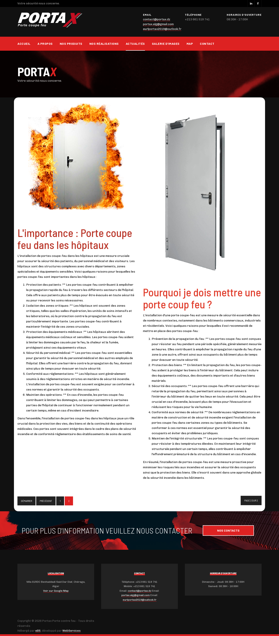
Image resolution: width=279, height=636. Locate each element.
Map (190, 43)
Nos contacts (228, 530)
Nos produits (71, 43)
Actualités (135, 43)
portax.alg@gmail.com (158, 24)
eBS (38, 630)
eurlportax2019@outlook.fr (162, 29)
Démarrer (26, 500)
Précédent (46, 500)
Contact (207, 43)
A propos (45, 43)
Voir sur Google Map (56, 590)
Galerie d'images (166, 43)
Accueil (24, 43)
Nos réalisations (104, 43)
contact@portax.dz (156, 19)
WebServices (71, 630)
